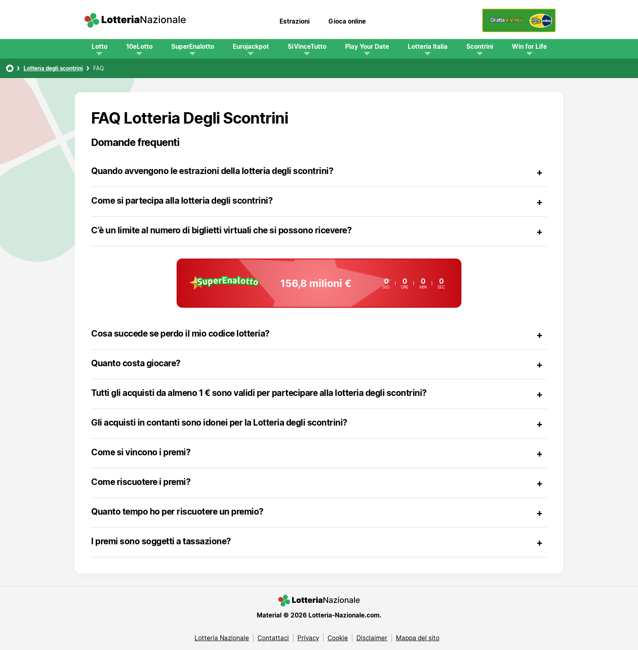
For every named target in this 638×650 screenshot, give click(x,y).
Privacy (308, 638)
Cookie (338, 638)
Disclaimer (371, 638)
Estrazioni (295, 21)
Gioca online (347, 21)
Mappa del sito (417, 638)
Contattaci (273, 638)
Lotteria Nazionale (221, 638)
